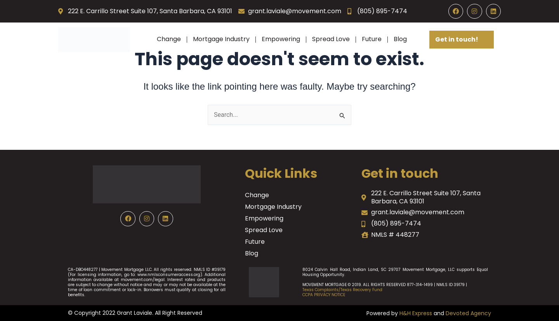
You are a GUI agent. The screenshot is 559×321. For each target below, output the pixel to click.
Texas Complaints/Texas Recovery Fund (342, 290)
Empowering (281, 39)
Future (372, 39)
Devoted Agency (468, 313)
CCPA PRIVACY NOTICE (323, 295)
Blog (400, 39)
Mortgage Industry (221, 39)
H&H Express (415, 313)
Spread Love (331, 39)
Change (169, 39)
